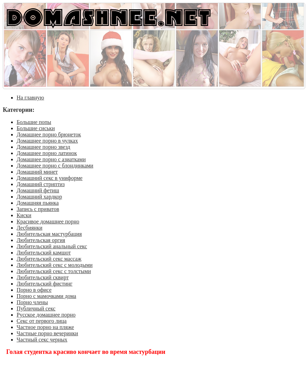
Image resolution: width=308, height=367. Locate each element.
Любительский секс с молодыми (55, 265)
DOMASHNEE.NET (108, 16)
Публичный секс (36, 308)
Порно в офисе (34, 290)
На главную (30, 97)
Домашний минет (37, 172)
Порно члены (32, 302)
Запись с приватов (38, 209)
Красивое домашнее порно (48, 221)
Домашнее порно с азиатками (51, 159)
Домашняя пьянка (38, 203)
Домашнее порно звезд (43, 147)
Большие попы (34, 122)
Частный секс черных (42, 339)
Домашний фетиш (38, 190)
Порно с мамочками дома (46, 296)
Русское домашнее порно (46, 315)
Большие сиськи (36, 128)
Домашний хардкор (39, 197)
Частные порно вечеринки (47, 333)
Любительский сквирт (43, 277)
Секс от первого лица (42, 321)
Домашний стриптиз (41, 184)
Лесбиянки (30, 228)
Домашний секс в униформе (50, 178)
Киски (24, 215)
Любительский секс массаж (49, 259)
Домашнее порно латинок (47, 153)
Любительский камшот (44, 252)
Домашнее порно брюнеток (49, 134)
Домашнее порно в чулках (47, 141)
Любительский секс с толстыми (54, 271)
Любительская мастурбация (49, 234)
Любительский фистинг (45, 284)
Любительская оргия (41, 240)
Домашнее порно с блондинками (55, 165)
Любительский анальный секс (52, 246)
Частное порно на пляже (45, 327)
